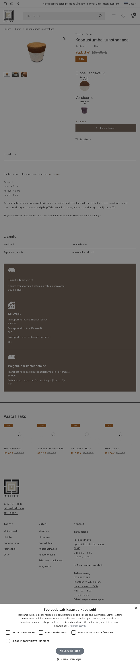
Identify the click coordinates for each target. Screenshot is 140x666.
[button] (70, 659)
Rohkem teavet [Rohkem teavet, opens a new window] (78, 625)
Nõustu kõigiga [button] (70, 651)
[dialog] (70, 333)
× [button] (136, 608)
